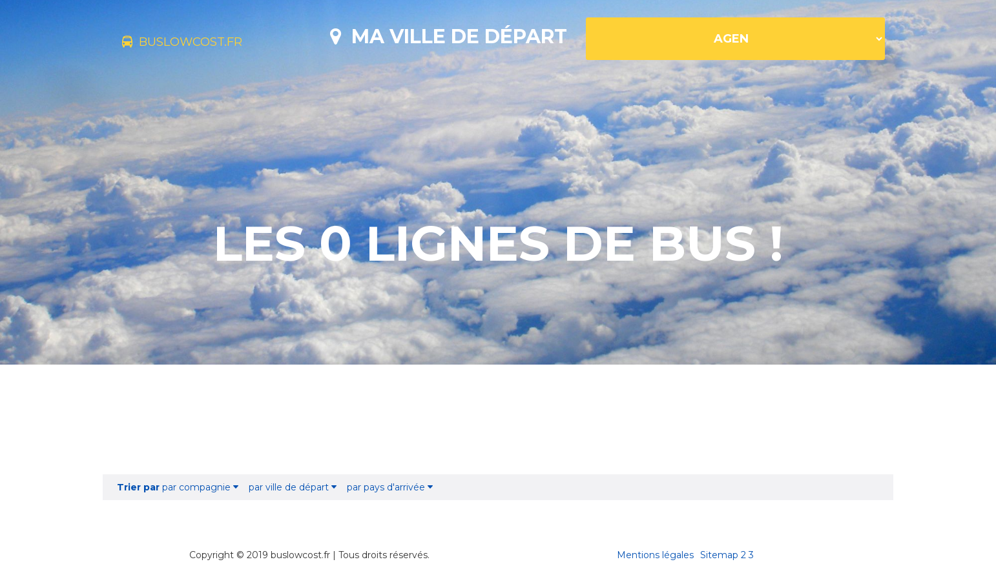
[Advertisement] (498, 419)
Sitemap (719, 555)
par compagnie (177, 487)
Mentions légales (655, 555)
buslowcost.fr (204, 44)
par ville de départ (293, 487)
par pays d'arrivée (390, 487)
